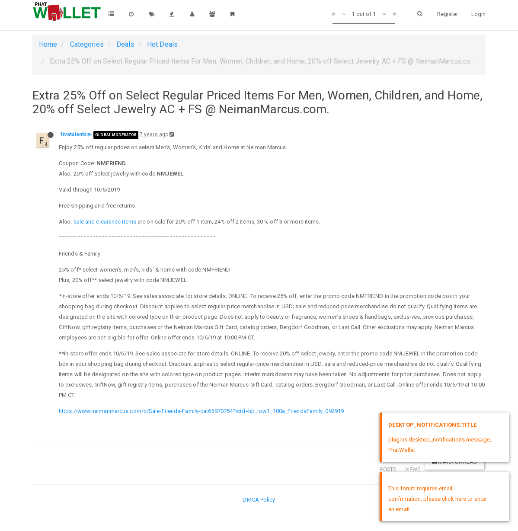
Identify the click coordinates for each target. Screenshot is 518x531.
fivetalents (74, 134)
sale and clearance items (105, 221)
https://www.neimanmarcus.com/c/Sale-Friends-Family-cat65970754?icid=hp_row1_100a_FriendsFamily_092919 (201, 411)
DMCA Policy (259, 499)
